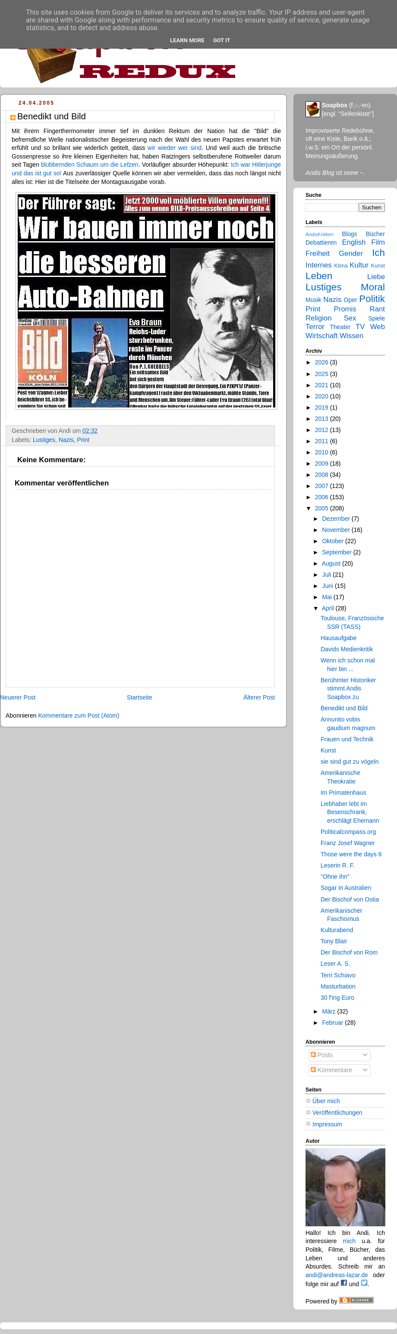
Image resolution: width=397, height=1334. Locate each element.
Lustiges (44, 439)
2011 (322, 441)
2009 (322, 463)
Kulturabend (337, 930)
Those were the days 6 (351, 854)
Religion (319, 318)
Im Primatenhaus (343, 792)
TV (360, 327)
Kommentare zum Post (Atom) (78, 715)
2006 (322, 497)
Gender (351, 253)
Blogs (349, 233)
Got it (221, 40)
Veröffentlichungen (337, 1112)
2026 (322, 362)
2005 (322, 508)
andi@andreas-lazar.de (337, 1275)
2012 (322, 429)
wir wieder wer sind (175, 147)
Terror (315, 327)
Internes (319, 265)
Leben (319, 276)
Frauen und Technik (347, 739)
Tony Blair (334, 941)
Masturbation (338, 986)
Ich (378, 252)
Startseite (139, 697)
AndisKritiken (320, 234)
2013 (322, 418)
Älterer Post (259, 697)
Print (83, 439)
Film (378, 242)
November (336, 529)
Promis (345, 309)
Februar (333, 1022)
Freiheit (318, 253)
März (329, 1011)
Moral (373, 287)
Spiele (376, 318)
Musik (313, 299)
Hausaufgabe (338, 637)
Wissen (351, 336)
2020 (322, 396)
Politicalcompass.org (348, 831)
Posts (322, 1054)
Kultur (359, 265)
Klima (340, 266)
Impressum (327, 1124)
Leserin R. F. (338, 865)
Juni (328, 585)
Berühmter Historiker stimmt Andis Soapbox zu (348, 688)
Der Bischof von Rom (349, 952)
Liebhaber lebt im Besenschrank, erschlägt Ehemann (350, 812)
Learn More (187, 40)
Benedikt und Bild (344, 708)
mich (349, 1241)
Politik (372, 298)
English (353, 242)
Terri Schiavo (338, 975)
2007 (322, 485)
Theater (340, 326)
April (329, 608)
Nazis (66, 439)
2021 (322, 385)
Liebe (376, 277)
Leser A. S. (335, 963)
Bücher (375, 233)
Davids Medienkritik (347, 649)
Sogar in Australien (346, 887)
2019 (322, 407)
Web (377, 327)
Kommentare (331, 1070)
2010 (322, 452)
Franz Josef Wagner (348, 843)
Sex (349, 318)
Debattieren (321, 242)
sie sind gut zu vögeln (350, 761)
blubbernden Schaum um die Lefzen (90, 164)
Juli (327, 574)
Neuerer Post (17, 697)
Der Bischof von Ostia (350, 899)
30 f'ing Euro (337, 997)
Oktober (333, 541)
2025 (322, 373)
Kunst (378, 266)
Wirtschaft (322, 336)
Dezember (336, 518)
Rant (377, 309)
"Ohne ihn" (335, 876)
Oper (350, 299)
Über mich (326, 1101)
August (332, 563)
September (337, 552)
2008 (322, 474)
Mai (327, 597)
